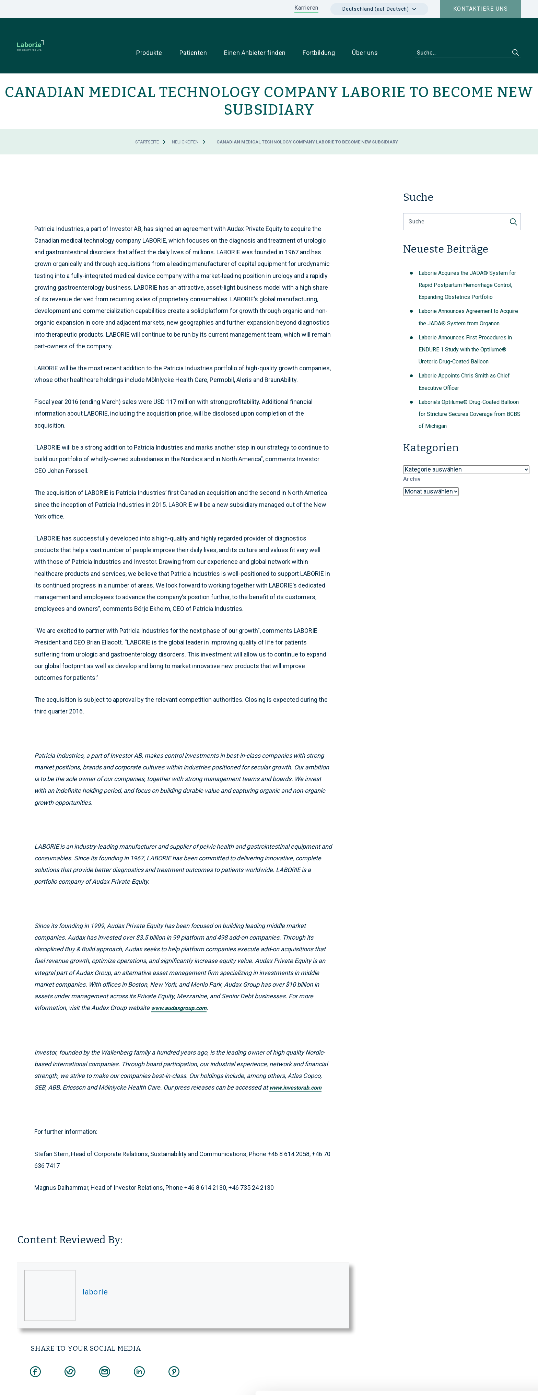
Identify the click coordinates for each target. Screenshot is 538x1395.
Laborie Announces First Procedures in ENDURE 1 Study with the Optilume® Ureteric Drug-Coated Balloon (465, 328)
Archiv (412, 457)
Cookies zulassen (480, 1327)
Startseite (147, 120)
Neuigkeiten (185, 120)
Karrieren (306, 7)
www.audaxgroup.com (179, 986)
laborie (95, 1270)
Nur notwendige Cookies (481, 1350)
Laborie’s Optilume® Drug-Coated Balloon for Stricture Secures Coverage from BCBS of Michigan (470, 392)
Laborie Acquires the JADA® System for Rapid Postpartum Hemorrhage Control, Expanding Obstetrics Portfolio (467, 263)
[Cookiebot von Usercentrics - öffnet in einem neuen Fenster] (44, 1381)
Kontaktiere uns (480, 8)
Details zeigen (369, 1382)
